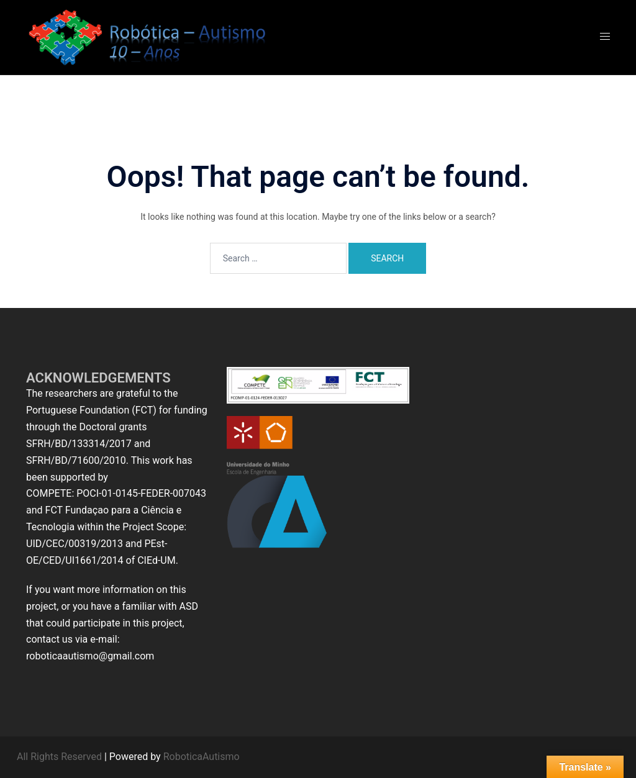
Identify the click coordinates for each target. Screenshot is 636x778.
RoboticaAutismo (201, 756)
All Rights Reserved (59, 756)
